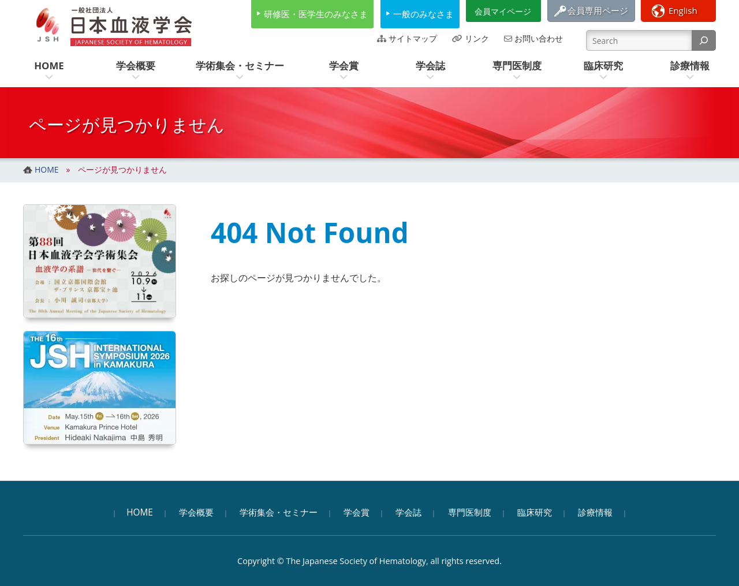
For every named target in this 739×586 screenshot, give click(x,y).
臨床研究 (534, 512)
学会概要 (196, 512)
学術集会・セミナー (279, 512)
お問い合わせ (538, 38)
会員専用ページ (598, 10)
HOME (139, 512)
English (683, 10)
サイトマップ (413, 38)
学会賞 (357, 512)
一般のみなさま (423, 14)
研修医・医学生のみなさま (316, 14)
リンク (477, 38)
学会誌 (408, 512)
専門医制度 (469, 512)
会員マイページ (503, 11)
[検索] (704, 40)
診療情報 (595, 512)
